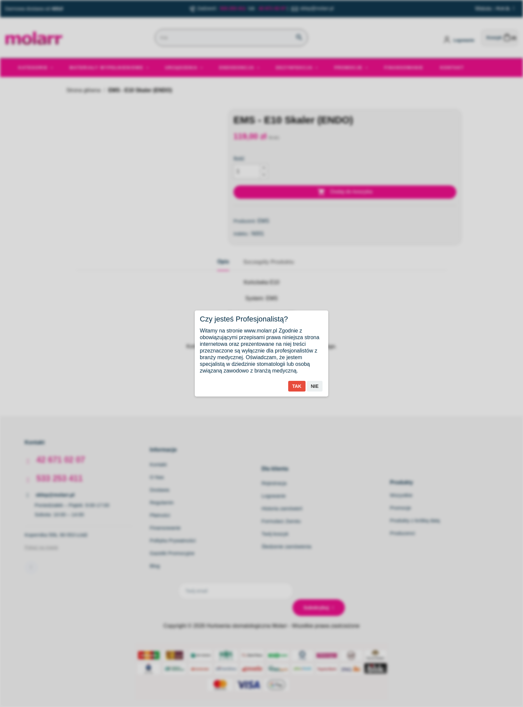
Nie (315, 386)
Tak (297, 386)
